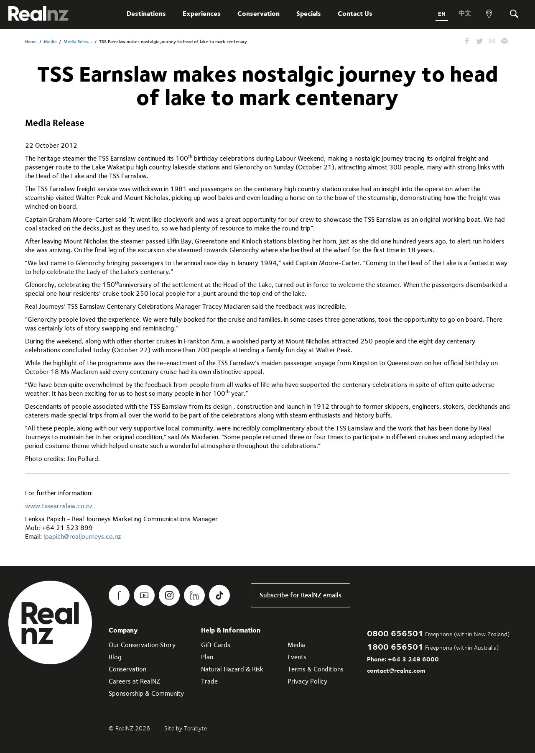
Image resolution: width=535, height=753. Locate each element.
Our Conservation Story (142, 645)
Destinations (144, 14)
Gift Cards (215, 645)
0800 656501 (395, 633)
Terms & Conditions (316, 669)
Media (50, 41)
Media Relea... (78, 41)
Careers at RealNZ (134, 681)
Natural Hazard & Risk (232, 669)
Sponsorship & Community (146, 693)
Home (31, 41)
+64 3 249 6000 (413, 659)
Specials (307, 14)
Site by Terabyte (185, 728)
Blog (115, 657)
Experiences (200, 14)
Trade (209, 681)
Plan (207, 657)
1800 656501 (395, 646)
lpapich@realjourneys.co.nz (82, 536)
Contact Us (353, 14)
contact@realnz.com (396, 670)
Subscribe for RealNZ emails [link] (300, 595)
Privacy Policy (307, 681)
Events (297, 657)
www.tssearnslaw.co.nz (59, 506)
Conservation (257, 14)
